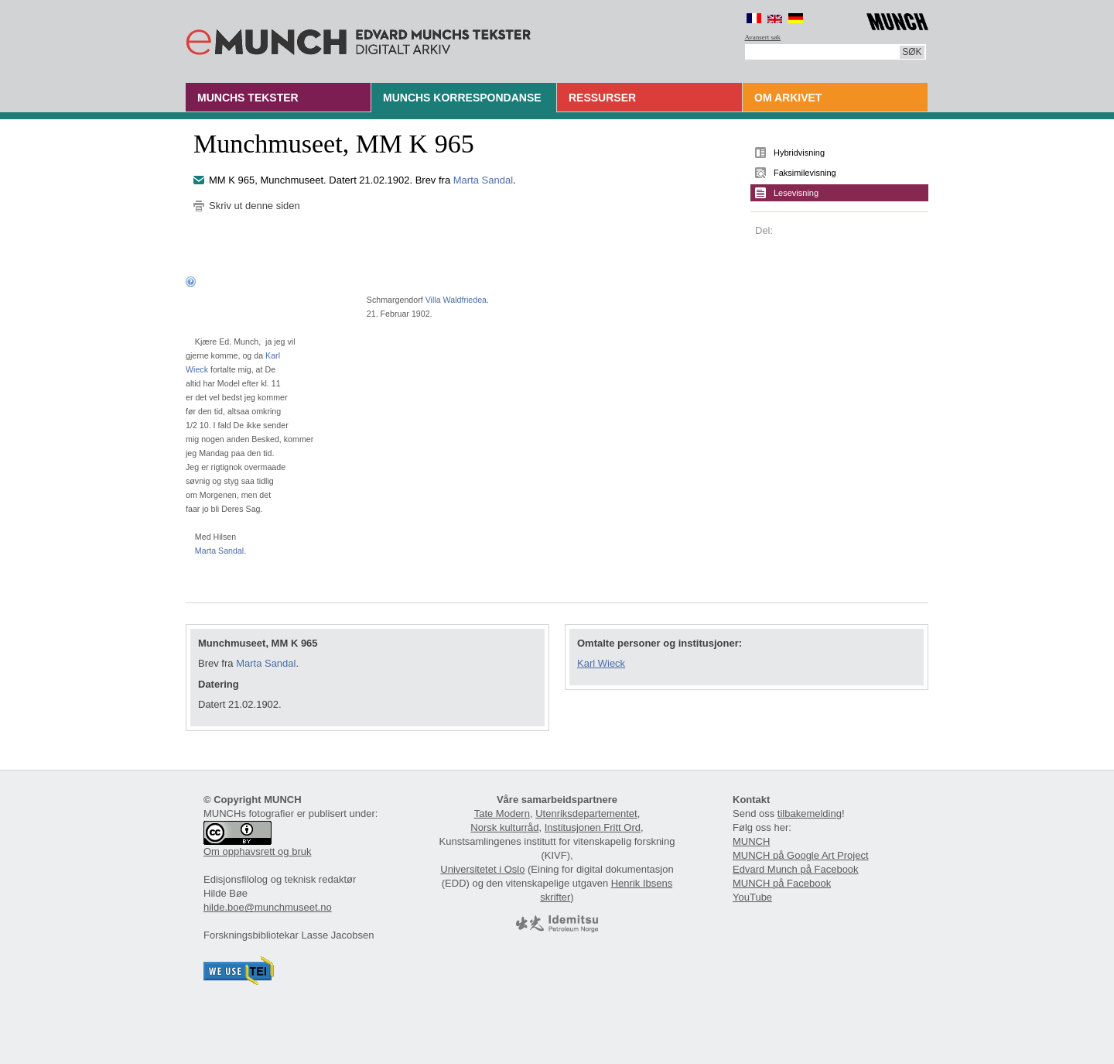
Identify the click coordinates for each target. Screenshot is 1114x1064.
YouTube (752, 897)
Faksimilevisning (805, 172)
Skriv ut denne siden (254, 205)
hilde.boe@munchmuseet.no (267, 907)
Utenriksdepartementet (586, 813)
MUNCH (751, 841)
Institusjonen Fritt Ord (593, 827)
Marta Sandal (483, 180)
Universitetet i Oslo (482, 869)
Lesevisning (796, 192)
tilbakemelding (809, 813)
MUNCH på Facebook (782, 883)
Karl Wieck (601, 663)
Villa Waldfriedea (456, 299)
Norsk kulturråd (504, 827)
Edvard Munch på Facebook (796, 869)
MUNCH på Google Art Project (801, 855)
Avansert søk (763, 37)
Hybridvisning (799, 152)
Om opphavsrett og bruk (257, 851)
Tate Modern (502, 813)
